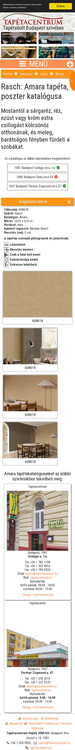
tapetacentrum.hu (41, 577)
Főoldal (7, 74)
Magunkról (13, 723)
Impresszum (28, 718)
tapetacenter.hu (41, 690)
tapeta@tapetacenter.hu (41, 686)
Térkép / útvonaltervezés (37, 595)
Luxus (44, 74)
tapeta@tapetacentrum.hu (41, 573)
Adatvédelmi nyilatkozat (41, 723)
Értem (60, 6)
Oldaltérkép (50, 718)
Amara (60, 74)
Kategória (26, 74)
